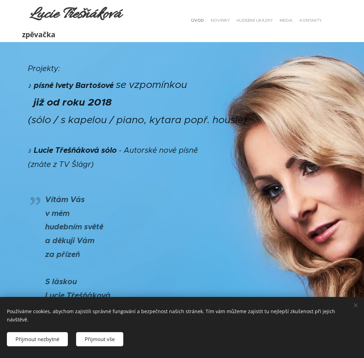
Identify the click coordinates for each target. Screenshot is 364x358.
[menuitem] (295, 21)
